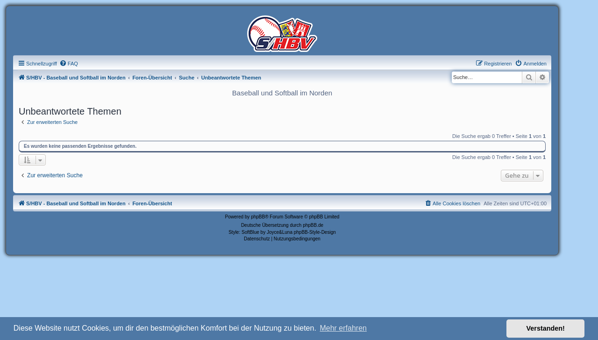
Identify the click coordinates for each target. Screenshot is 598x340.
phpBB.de (313, 225)
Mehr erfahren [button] (343, 328)
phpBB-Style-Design (315, 232)
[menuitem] (68, 63)
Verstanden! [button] (546, 328)
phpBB (258, 216)
